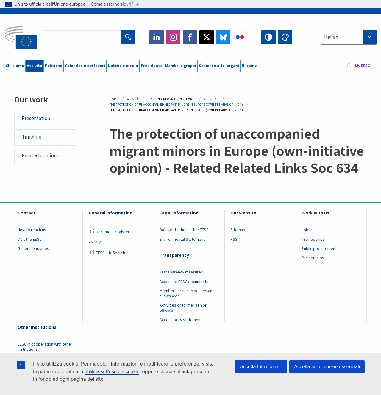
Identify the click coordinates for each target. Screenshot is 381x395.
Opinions (211, 99)
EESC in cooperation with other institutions (45, 346)
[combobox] (349, 37)
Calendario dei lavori (85, 66)
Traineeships (313, 239)
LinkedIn (156, 37)
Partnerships (313, 258)
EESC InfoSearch (107, 253)
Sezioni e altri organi (219, 66)
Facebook (190, 37)
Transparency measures (181, 272)
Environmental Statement (182, 239)
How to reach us (32, 230)
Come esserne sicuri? (115, 4)
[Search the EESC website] (82, 37)
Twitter (206, 37)
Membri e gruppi (180, 66)
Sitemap (237, 230)
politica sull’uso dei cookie (112, 371)
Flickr (240, 37)
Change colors (285, 37)
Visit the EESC (30, 239)
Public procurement (319, 249)
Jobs (306, 230)
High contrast (268, 37)
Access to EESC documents (184, 282)
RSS (234, 239)
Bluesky (223, 37)
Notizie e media (123, 66)
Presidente (152, 66)
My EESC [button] (362, 66)
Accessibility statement (181, 320)
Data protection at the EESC (184, 230)
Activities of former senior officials (183, 307)
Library (95, 242)
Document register (109, 232)
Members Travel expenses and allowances (187, 293)
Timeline (31, 137)
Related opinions (40, 155)
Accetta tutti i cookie (261, 366)
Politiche (53, 66)
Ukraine (249, 66)
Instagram (173, 37)
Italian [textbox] (331, 37)
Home (114, 99)
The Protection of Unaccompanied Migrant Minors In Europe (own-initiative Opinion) (176, 104)
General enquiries (33, 249)
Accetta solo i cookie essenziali (327, 366)
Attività (34, 66)
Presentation (36, 118)
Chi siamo (15, 66)
